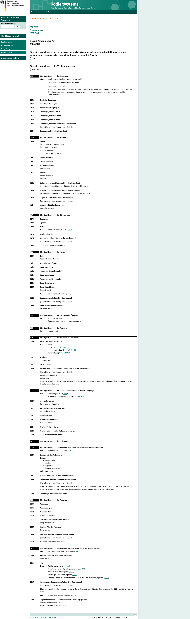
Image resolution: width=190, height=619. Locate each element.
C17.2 (32, 227)
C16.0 (32, 141)
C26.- (32, 548)
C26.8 (32, 582)
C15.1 (32, 104)
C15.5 (32, 120)
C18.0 (69, 230)
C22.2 (32, 415)
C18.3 (32, 271)
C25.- (32, 500)
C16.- (32, 137)
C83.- (71, 572)
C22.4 (32, 427)
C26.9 (32, 600)
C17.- (32, 215)
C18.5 (32, 279)
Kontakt (48, 12)
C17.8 (32, 238)
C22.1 (32, 408)
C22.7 (32, 431)
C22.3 (32, 419)
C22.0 (32, 401)
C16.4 (32, 173)
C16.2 (32, 161)
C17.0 (32, 219)
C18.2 (32, 267)
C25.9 (32, 542)
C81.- (84, 569)
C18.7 (32, 287)
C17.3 (32, 234)
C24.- (32, 447)
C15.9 (32, 131)
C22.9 (32, 435)
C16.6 (32, 190)
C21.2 (32, 364)
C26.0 (32, 555)
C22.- (32, 391)
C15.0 (32, 100)
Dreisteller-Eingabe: (8, 23)
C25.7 (32, 527)
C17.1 (32, 223)
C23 (31, 441)
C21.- (32, 338)
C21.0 (32, 342)
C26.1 (32, 563)
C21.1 (32, 357)
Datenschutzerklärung (48, 617)
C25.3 (32, 516)
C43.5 (60, 347)
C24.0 (32, 455)
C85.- (106, 578)
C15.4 (32, 116)
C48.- (77, 551)
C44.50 (65, 347)
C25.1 (32, 508)
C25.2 (32, 512)
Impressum (34, 617)
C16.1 (32, 157)
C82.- (67, 566)
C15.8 (32, 124)
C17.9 (32, 245)
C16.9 (32, 205)
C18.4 (32, 275)
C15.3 (32, 112)
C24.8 (32, 479)
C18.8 (32, 298)
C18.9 (32, 305)
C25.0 (32, 504)
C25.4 (32, 520)
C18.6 (32, 283)
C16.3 (32, 165)
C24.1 (32, 475)
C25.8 (32, 534)
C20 (31, 328)
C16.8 (32, 198)
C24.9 (65, 394)
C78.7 (83, 396)
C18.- (32, 252)
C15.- (32, 76)
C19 (69, 294)
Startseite (34, 12)
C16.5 (32, 183)
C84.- (75, 575)
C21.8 (32, 368)
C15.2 (32, 108)
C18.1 (32, 263)
